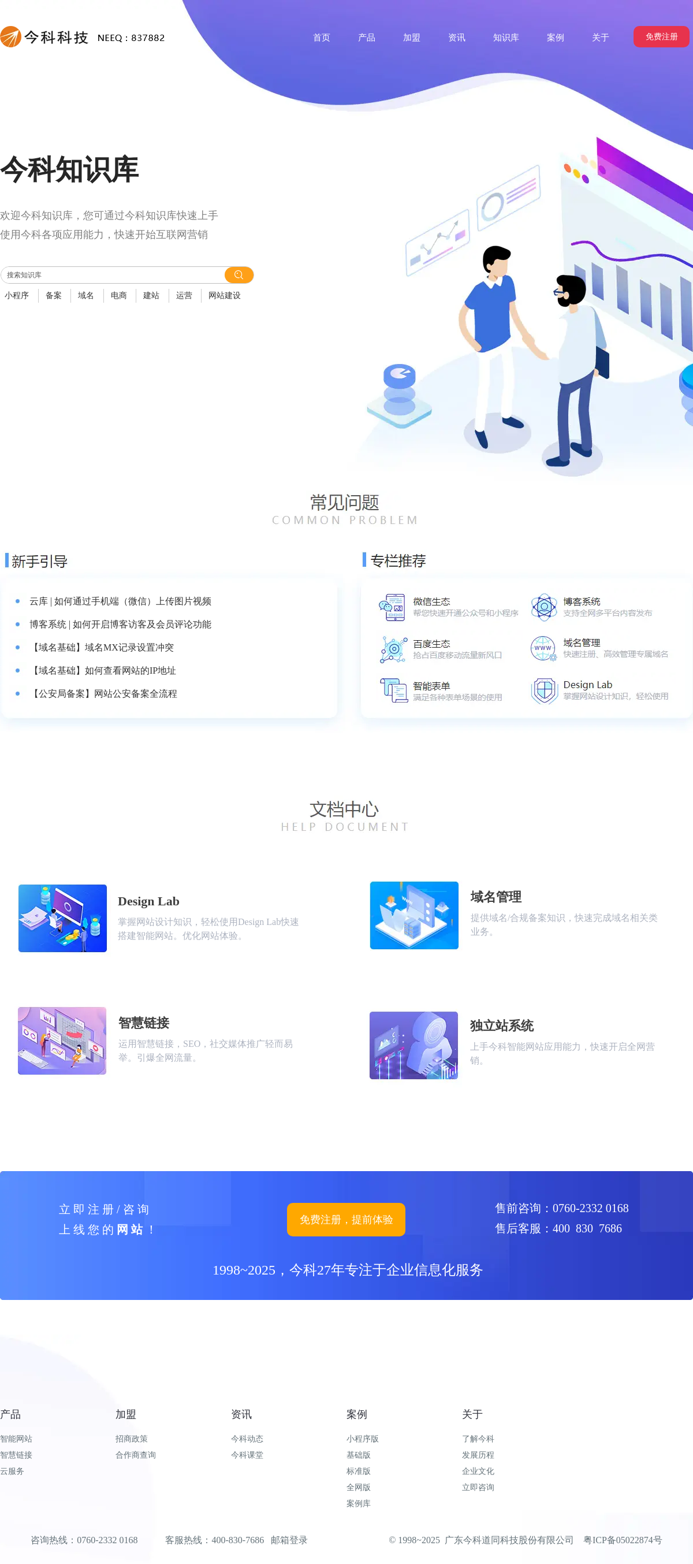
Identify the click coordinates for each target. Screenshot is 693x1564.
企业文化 (478, 1471)
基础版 (358, 1455)
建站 (151, 295)
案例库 (358, 1503)
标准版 (358, 1471)
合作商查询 (136, 1455)
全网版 (358, 1487)
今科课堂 (247, 1455)
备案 (54, 295)
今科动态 (247, 1439)
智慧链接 (16, 1455)
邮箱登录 (289, 1540)
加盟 (126, 1414)
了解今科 (478, 1439)
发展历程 (478, 1455)
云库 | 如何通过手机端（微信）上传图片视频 (120, 601)
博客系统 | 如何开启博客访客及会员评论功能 (120, 624)
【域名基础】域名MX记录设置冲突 (101, 647)
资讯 (241, 1414)
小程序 (17, 295)
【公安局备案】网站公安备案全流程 (103, 694)
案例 (356, 1414)
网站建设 (224, 295)
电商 (119, 295)
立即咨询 (478, 1487)
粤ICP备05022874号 (622, 1540)
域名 (86, 295)
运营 (184, 295)
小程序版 (362, 1439)
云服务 (12, 1471)
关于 (472, 1414)
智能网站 (16, 1439)
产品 (10, 1414)
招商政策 (132, 1439)
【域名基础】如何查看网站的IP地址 (102, 670)
